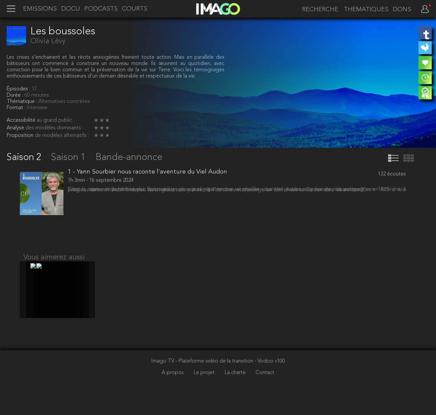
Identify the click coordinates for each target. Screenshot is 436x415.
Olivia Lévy (47, 41)
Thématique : (22, 101)
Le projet (205, 386)
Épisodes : (19, 89)
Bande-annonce (129, 157)
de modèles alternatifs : (62, 135)
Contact (265, 386)
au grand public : (55, 120)
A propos (173, 386)
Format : (17, 108)
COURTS (134, 9)
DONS (402, 10)
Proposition (21, 135)
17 (34, 89)
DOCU (70, 9)
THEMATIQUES (366, 10)
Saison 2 (25, 157)
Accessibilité (22, 120)
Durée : (15, 95)
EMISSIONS (40, 9)
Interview (37, 108)
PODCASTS (101, 9)
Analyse (16, 128)
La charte (236, 386)
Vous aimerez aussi (54, 264)
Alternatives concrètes (64, 101)
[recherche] (318, 9)
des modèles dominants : (54, 128)
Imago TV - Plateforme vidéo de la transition (203, 374)
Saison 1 (69, 157)
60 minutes (36, 95)
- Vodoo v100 (270, 374)
